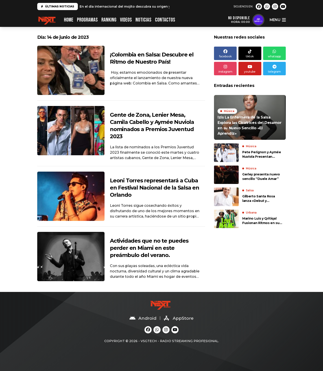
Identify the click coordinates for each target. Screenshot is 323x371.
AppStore (179, 318)
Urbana (251, 212)
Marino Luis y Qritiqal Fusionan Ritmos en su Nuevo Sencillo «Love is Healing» (261, 220)
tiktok (250, 53)
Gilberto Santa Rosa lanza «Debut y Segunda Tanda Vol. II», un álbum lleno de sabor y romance (262, 198)
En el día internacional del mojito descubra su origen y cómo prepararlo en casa (146, 6)
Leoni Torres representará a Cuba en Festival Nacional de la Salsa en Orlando (154, 187)
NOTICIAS (143, 20)
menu (278, 20)
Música (229, 111)
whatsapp (274, 53)
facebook (225, 53)
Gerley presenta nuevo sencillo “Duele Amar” (261, 176)
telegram (274, 68)
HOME (68, 20)
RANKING (108, 20)
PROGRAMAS (87, 20)
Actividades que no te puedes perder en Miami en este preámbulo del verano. (149, 247)
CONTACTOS (165, 20)
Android (142, 318)
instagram (225, 68)
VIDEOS (126, 20)
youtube (250, 68)
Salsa (250, 190)
